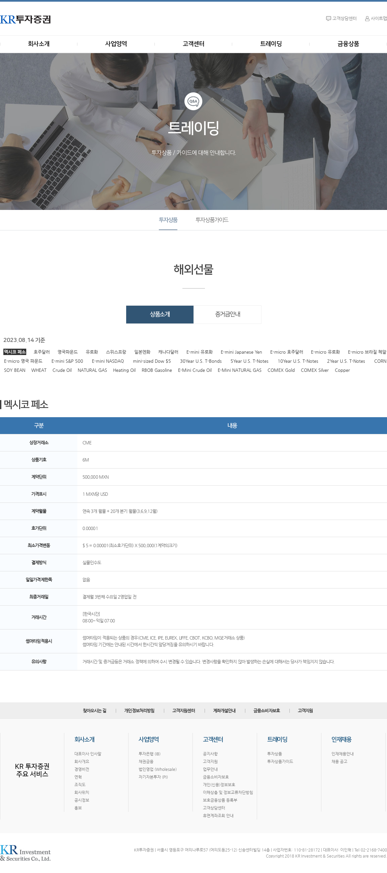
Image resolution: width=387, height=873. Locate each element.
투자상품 (168, 220)
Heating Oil (124, 370)
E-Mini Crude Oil (195, 370)
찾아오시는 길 (94, 710)
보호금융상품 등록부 (220, 800)
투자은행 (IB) (150, 753)
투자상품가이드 (212, 220)
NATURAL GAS (92, 370)
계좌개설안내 (224, 710)
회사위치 (81, 792)
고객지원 (305, 710)
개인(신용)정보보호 (219, 784)
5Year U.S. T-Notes (250, 360)
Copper (342, 370)
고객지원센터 (183, 710)
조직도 (79, 784)
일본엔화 (142, 351)
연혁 (78, 777)
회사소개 (38, 44)
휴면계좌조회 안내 (218, 815)
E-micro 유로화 (325, 351)
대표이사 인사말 (87, 753)
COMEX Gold (281, 370)
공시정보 (81, 800)
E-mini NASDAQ (108, 360)
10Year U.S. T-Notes (298, 360)
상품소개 (160, 314)
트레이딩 (271, 44)
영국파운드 (68, 351)
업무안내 (210, 769)
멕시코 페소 (15, 351)
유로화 (92, 351)
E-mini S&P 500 (67, 360)
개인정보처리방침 (139, 710)
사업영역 (116, 44)
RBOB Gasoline (157, 370)
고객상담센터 (214, 807)
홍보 (78, 807)
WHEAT (38, 370)
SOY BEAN (14, 370)
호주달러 (42, 351)
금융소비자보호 (266, 710)
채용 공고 (339, 761)
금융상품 (348, 44)
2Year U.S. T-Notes (346, 360)
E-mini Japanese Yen (241, 351)
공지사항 (210, 753)
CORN (380, 360)
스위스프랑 (116, 351)
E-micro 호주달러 (286, 351)
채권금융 (146, 761)
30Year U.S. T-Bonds (201, 360)
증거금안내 (227, 314)
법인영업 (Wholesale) (158, 769)
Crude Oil (62, 370)
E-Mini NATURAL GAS (239, 370)
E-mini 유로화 (199, 351)
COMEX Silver (315, 370)
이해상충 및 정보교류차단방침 (228, 792)
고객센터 (193, 44)
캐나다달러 (168, 351)
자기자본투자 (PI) (153, 777)
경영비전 (81, 769)
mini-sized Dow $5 (152, 360)
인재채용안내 (342, 753)
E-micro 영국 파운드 (23, 360)
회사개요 (81, 761)
